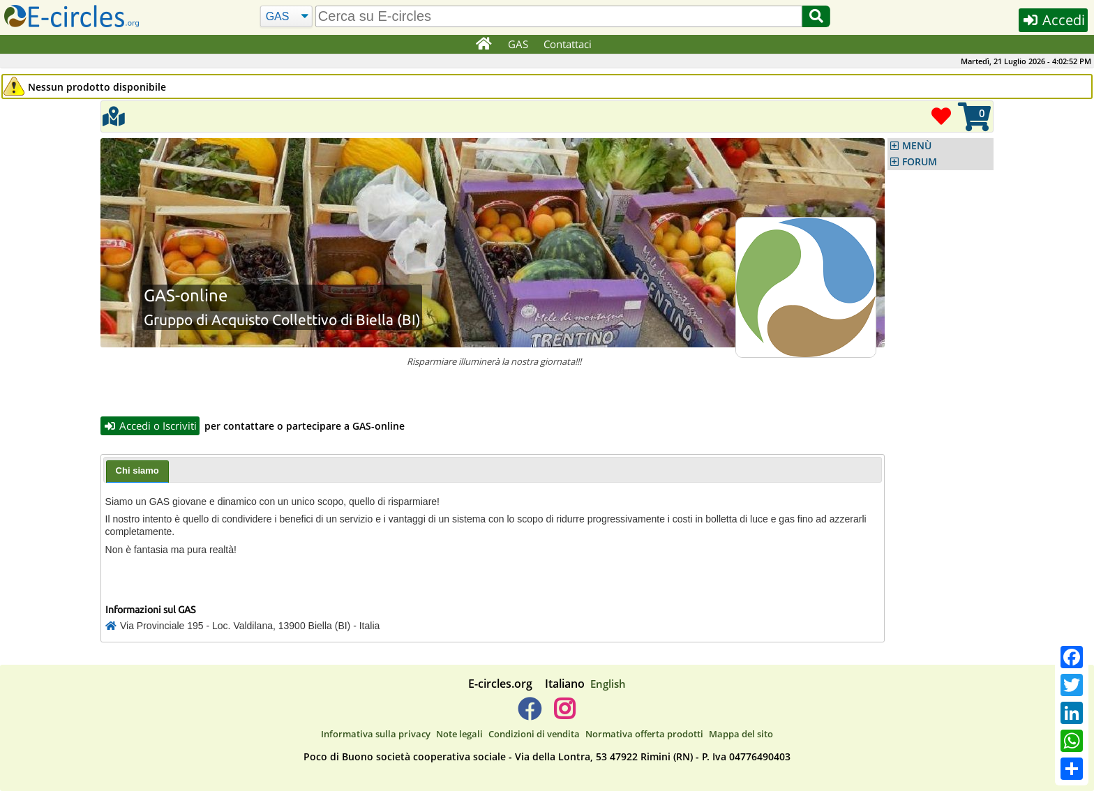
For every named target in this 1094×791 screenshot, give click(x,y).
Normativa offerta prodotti (644, 734)
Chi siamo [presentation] (137, 470)
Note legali (459, 734)
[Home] (483, 44)
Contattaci (568, 44)
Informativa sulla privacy (375, 734)
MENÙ (916, 146)
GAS (518, 44)
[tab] (137, 471)
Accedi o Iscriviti (150, 425)
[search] (558, 16)
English (608, 684)
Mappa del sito (741, 734)
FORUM (919, 162)
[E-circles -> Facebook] (529, 714)
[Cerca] (286, 17)
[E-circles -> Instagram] (564, 714)
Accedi (1053, 19)
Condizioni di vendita (534, 734)
